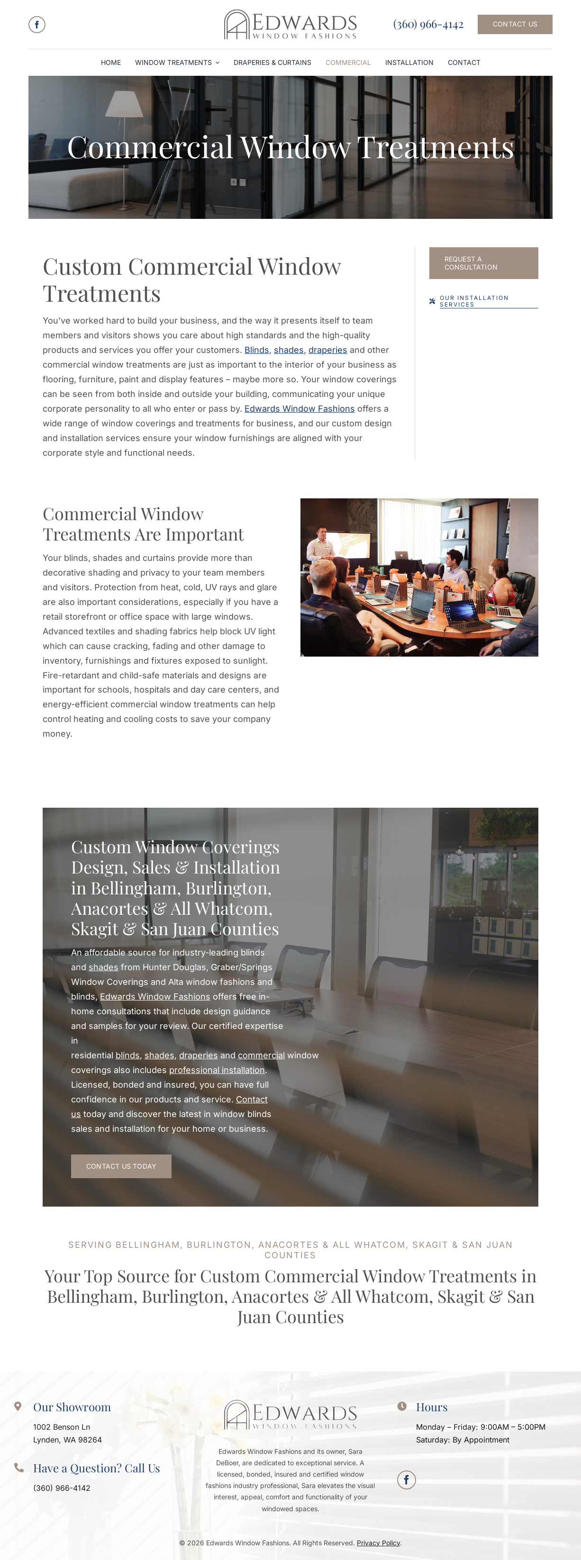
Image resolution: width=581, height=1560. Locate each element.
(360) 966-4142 (428, 23)
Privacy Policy (378, 1543)
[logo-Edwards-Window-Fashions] (290, 13)
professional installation (217, 1070)
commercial (261, 1055)
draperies (328, 350)
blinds (128, 1055)
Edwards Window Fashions (300, 409)
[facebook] (36, 24)
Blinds (257, 350)
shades (289, 350)
